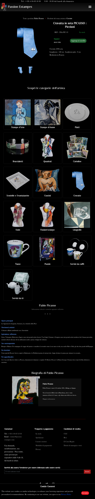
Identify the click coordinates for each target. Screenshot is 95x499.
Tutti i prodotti (33, 19)
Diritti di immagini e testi (73, 445)
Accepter (85, 493)
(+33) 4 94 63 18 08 (33, 1)
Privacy (38, 449)
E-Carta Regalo (69, 442)
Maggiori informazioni (49, 399)
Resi (65, 438)
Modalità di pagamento (44, 445)
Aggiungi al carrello (78, 41)
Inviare (87, 471)
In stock (38, 434)
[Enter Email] (44, 472)
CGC (65, 434)
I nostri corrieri (41, 442)
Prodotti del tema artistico (59, 19)
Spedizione (40, 438)
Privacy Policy (66, 494)
